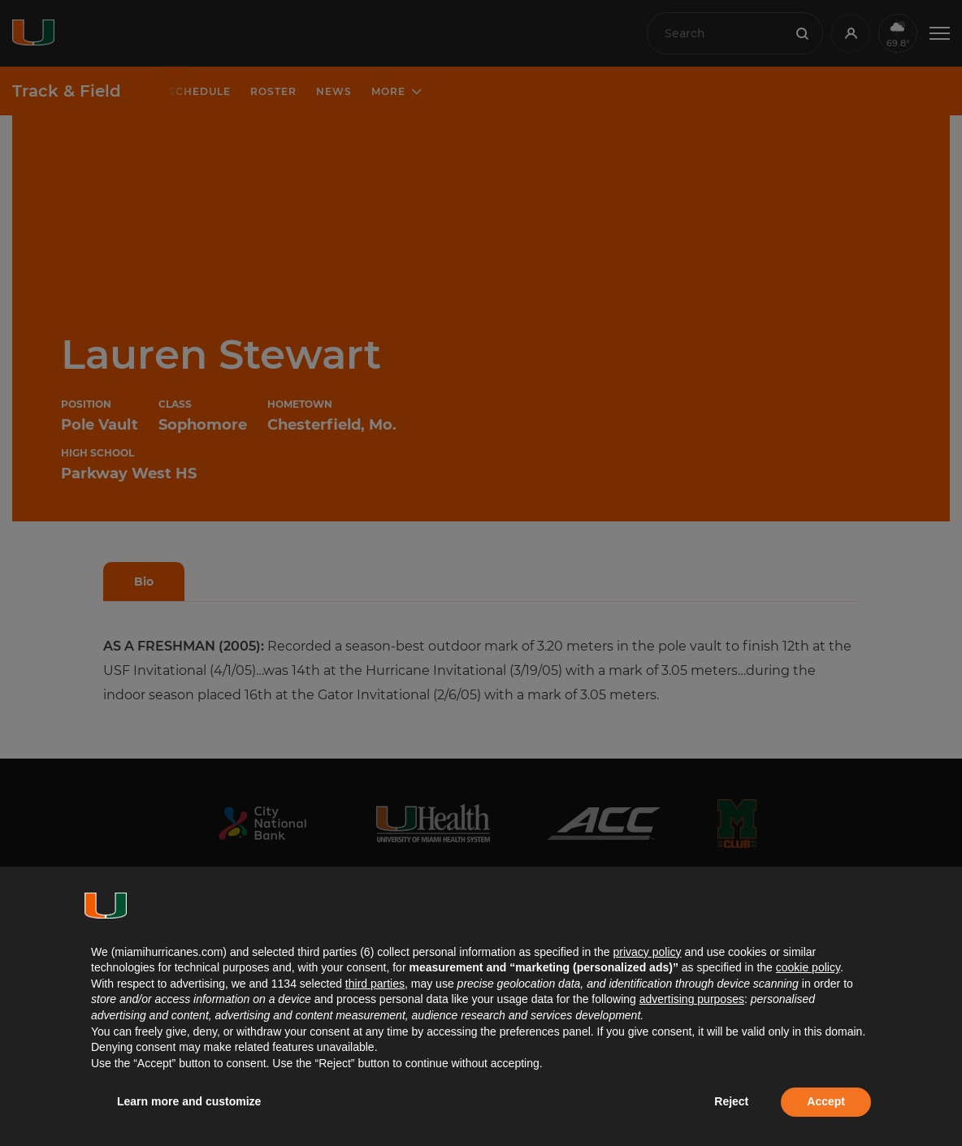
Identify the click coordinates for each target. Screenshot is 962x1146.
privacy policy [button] (647, 951)
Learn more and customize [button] (189, 1101)
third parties (375, 983)
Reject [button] (731, 1101)
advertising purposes (691, 998)
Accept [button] (826, 1101)
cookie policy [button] (808, 967)
